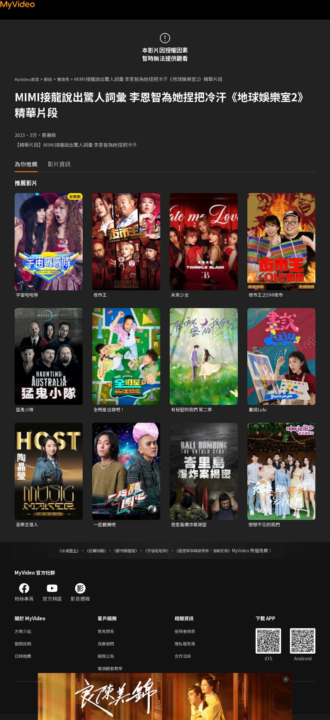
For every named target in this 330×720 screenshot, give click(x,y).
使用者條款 (190, 633)
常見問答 (107, 633)
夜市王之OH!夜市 (267, 295)
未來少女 (180, 295)
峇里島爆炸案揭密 (190, 525)
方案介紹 (24, 633)
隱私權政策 (190, 646)
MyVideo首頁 (29, 79)
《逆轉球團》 (89, 552)
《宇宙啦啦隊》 (158, 552)
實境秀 (70, 79)
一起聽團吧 (105, 525)
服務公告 (107, 660)
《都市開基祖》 (122, 552)
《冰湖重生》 (58, 552)
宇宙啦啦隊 (28, 295)
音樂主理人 (28, 525)
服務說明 (24, 646)
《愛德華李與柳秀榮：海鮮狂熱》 (211, 552)
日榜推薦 (24, 660)
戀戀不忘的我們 (265, 525)
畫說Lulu (258, 410)
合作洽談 (187, 660)
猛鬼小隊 (25, 410)
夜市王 (100, 295)
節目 (53, 79)
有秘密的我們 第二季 (193, 410)
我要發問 (107, 646)
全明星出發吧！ (110, 410)
